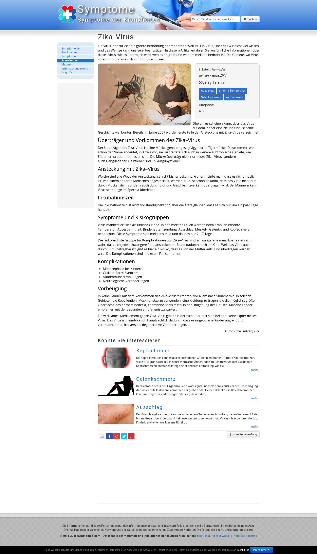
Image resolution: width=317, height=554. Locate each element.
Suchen (250, 19)
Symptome (118, 14)
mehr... (255, 370)
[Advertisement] (75, 145)
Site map (251, 535)
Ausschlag (149, 407)
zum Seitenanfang (243, 434)
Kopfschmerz (153, 351)
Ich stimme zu (261, 550)
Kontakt (239, 535)
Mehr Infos (243, 550)
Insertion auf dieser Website (214, 535)
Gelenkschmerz (156, 379)
